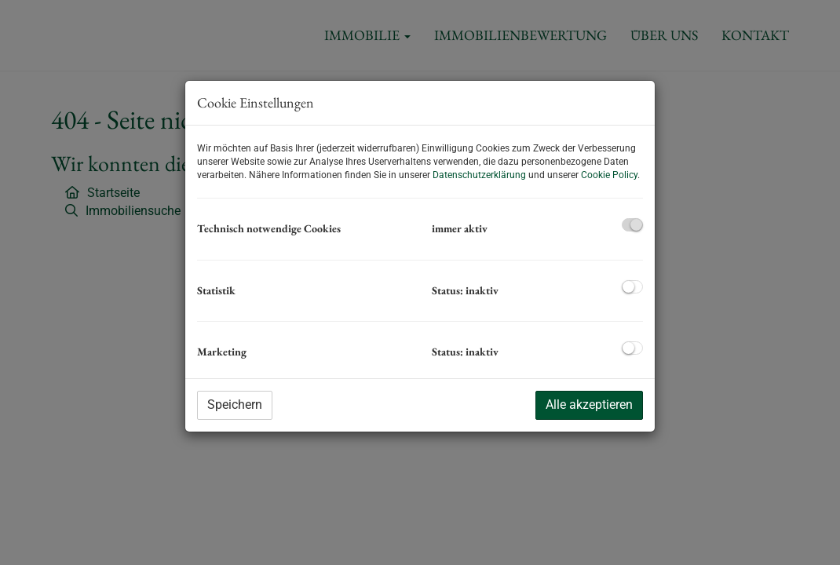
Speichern (234, 404)
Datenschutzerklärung (479, 175)
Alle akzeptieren (589, 404)
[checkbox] (632, 224)
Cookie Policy (609, 175)
